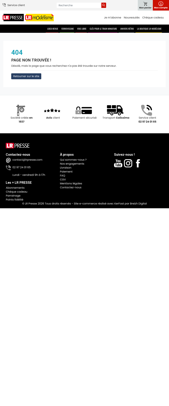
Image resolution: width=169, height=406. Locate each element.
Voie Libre (81, 28)
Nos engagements (72, 164)
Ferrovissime (67, 28)
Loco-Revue (52, 28)
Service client (16, 5)
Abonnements (15, 188)
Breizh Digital (138, 203)
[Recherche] (79, 5)
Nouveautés (132, 17)
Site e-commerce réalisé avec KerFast (99, 203)
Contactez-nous (70, 187)
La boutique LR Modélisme (149, 28)
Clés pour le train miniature (103, 28)
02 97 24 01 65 (21, 167)
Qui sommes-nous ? (73, 160)
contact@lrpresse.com (27, 160)
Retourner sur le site (26, 76)
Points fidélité (14, 200)
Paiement (66, 172)
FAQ (62, 175)
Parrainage (13, 196)
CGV (63, 179)
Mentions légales (71, 183)
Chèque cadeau (153, 17)
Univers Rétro (127, 28)
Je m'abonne (112, 17)
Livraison (65, 168)
